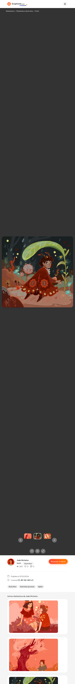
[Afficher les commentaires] (37, 551)
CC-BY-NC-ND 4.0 (25, 580)
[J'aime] (32, 551)
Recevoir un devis (58, 561)
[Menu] (65, 4)
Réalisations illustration (25, 11)
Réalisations (10, 11)
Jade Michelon (23, 560)
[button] (20, 540)
